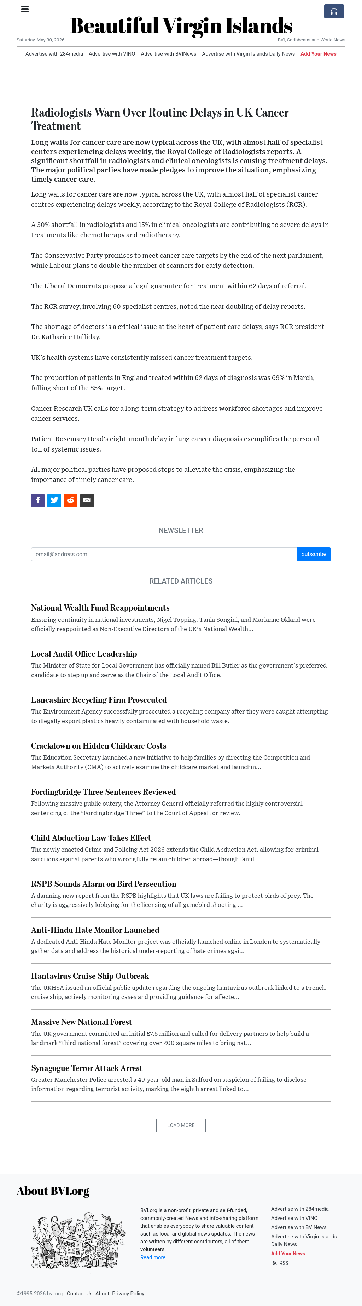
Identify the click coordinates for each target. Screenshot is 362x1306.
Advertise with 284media (54, 54)
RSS (279, 1263)
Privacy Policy (128, 1293)
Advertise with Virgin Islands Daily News (248, 54)
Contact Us (80, 1293)
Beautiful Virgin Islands (181, 25)
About (102, 1293)
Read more (152, 1257)
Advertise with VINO (112, 54)
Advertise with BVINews (169, 54)
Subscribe (313, 554)
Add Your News (318, 54)
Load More (181, 1125)
